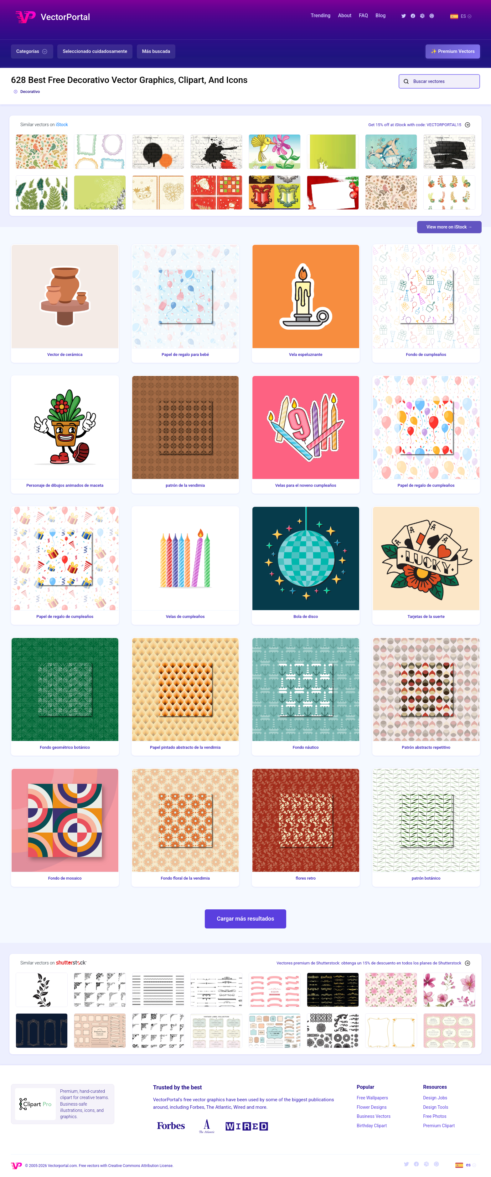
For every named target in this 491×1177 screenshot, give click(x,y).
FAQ (363, 15)
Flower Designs (371, 1107)
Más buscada (156, 51)
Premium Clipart (439, 1125)
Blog (380, 15)
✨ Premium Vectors (453, 51)
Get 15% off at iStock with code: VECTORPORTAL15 (414, 124)
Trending (320, 15)
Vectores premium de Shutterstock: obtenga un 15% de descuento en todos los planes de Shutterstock (369, 963)
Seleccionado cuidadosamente (95, 51)
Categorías (32, 52)
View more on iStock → (449, 226)
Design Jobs (435, 1097)
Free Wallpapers (372, 1097)
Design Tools (435, 1107)
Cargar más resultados (245, 918)
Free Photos (435, 1116)
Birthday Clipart (372, 1125)
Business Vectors (373, 1116)
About (344, 15)
